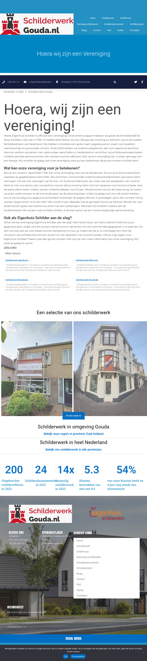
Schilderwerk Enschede (87, 280)
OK (65, 656)
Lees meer (10, 247)
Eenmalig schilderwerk (87, 24)
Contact (97, 30)
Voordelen (134, 30)
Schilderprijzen (137, 24)
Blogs (84, 30)
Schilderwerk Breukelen (16, 280)
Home (93, 18)
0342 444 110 (18, 543)
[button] (115, 7)
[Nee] (143, 652)
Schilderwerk (108, 18)
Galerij (120, 30)
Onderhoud (125, 18)
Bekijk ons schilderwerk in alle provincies (73, 449)
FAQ (109, 30)
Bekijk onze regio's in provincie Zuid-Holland (73, 434)
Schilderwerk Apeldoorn (16, 260)
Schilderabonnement (114, 24)
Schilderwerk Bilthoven (87, 260)
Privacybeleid (78, 656)
